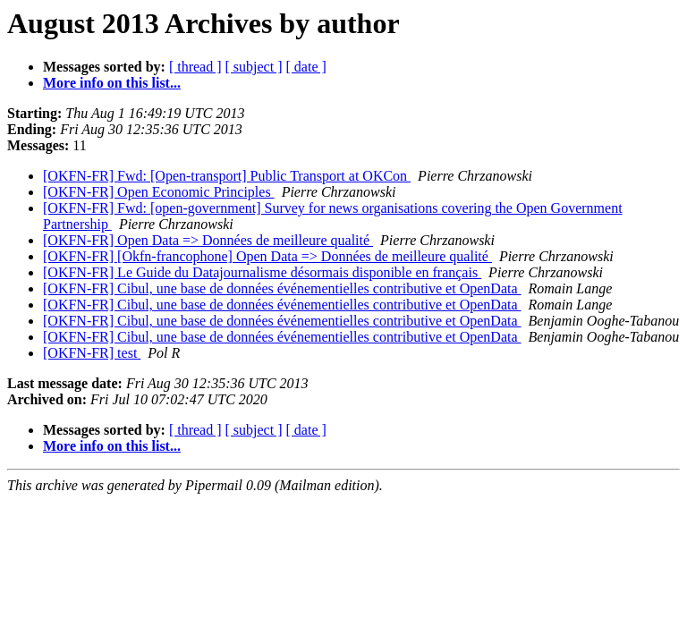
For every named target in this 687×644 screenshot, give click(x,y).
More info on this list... (112, 82)
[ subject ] (254, 66)
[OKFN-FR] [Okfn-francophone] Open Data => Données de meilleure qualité (267, 256)
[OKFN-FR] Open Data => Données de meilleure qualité (208, 240)
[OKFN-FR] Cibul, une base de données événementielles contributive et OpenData (282, 288)
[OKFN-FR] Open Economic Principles (159, 191)
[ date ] (306, 66)
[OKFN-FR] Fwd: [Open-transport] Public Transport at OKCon (227, 175)
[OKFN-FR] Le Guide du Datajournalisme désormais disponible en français (262, 272)
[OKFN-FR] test (91, 352)
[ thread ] (195, 66)
